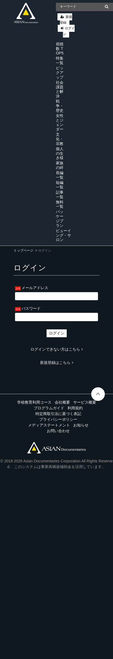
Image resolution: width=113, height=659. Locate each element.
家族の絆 (59, 165)
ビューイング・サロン (63, 235)
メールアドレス (35, 288)
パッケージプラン (59, 218)
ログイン (69, 31)
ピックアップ (59, 72)
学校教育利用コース (34, 402)
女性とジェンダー (59, 122)
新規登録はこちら (56, 362)
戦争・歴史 (59, 106)
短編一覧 (59, 184)
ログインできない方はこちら (56, 349)
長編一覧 (59, 175)
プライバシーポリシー (58, 419)
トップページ (23, 250)
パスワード (31, 308)
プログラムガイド (49, 408)
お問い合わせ (58, 431)
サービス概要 (84, 402)
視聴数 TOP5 (59, 48)
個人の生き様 (59, 153)
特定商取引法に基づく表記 (58, 414)
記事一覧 (59, 194)
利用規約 (75, 408)
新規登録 (66, 19)
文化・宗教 (59, 139)
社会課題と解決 (59, 89)
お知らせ (80, 425)
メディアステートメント (49, 425)
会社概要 (62, 402)
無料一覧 (59, 204)
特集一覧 (59, 60)
